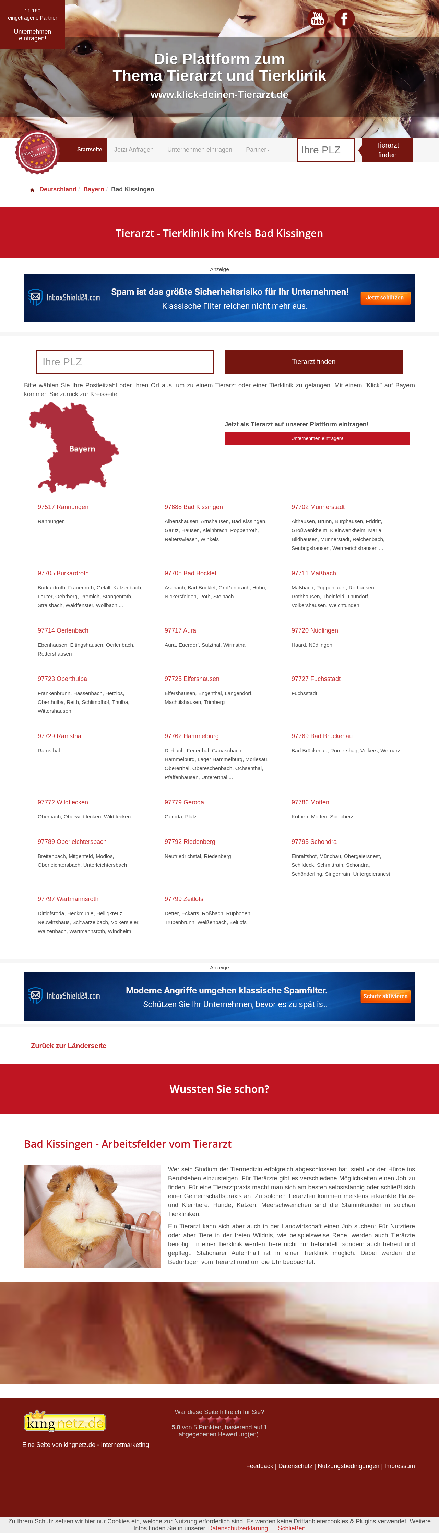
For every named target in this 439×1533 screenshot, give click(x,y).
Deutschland (52, 189)
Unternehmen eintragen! (317, 438)
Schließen (292, 1528)
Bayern (93, 189)
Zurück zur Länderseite (68, 1045)
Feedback (259, 1466)
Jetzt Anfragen (134, 149)
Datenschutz (295, 1466)
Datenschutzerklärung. (239, 1528)
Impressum (399, 1466)
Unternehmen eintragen (199, 149)
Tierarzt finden (387, 150)
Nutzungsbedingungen (348, 1466)
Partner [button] (258, 149)
